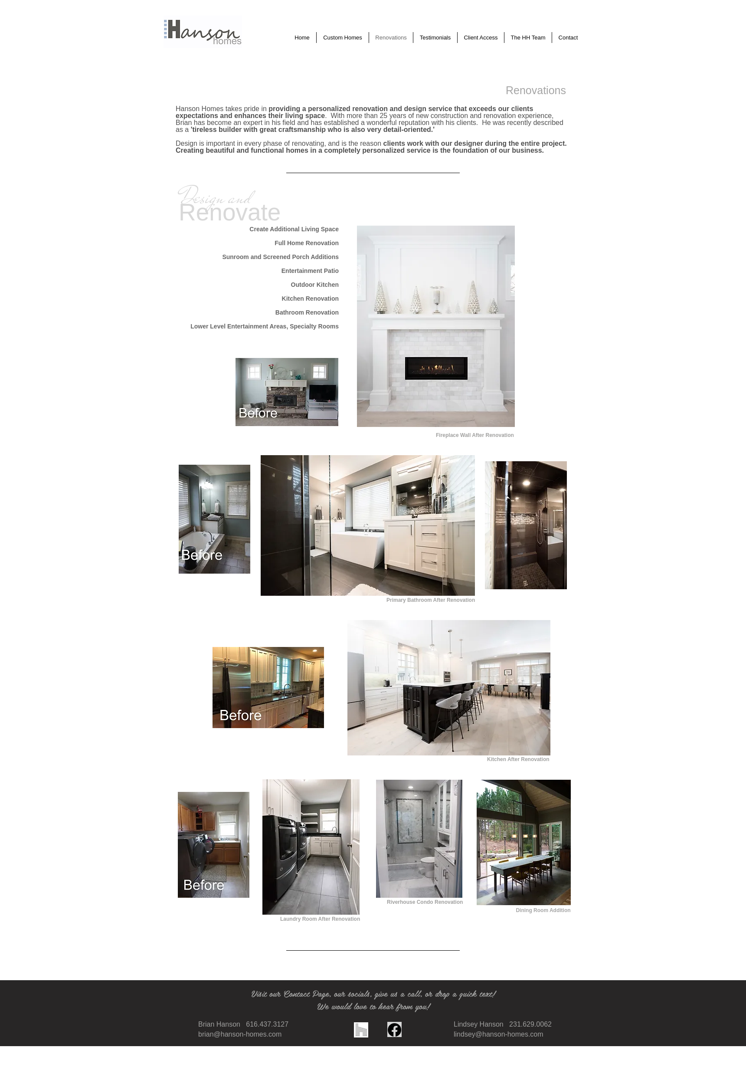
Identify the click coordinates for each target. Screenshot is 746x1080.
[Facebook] (394, 1030)
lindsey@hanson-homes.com (498, 1034)
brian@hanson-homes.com (239, 1034)
